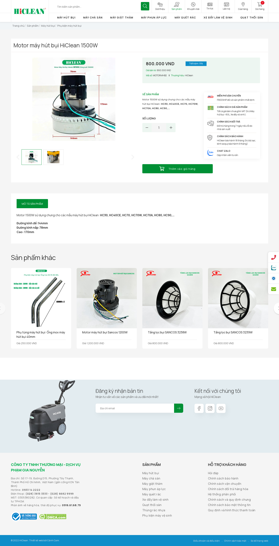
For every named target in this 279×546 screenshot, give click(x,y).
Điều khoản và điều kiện (206, 540)
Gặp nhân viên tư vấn (227, 155)
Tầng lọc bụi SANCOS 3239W (233, 332)
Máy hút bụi (66, 17)
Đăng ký (178, 408)
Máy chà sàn (93, 17)
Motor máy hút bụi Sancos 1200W (105, 332)
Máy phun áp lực (154, 17)
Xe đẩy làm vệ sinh (218, 17)
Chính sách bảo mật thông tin (229, 505)
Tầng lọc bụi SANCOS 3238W (167, 332)
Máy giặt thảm (121, 17)
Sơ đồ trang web (259, 540)
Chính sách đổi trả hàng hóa (228, 489)
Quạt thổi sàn (251, 17)
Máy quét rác (185, 17)
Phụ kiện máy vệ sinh (157, 515)
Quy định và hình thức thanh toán (232, 510)
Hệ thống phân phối (222, 494)
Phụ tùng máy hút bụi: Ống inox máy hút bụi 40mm (40, 334)
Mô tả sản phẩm (32, 203)
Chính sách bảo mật (235, 540)
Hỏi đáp (213, 473)
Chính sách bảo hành (223, 478)
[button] (18, 157)
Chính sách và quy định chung (229, 500)
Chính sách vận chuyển (224, 484)
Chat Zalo (223, 150)
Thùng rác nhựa (153, 510)
